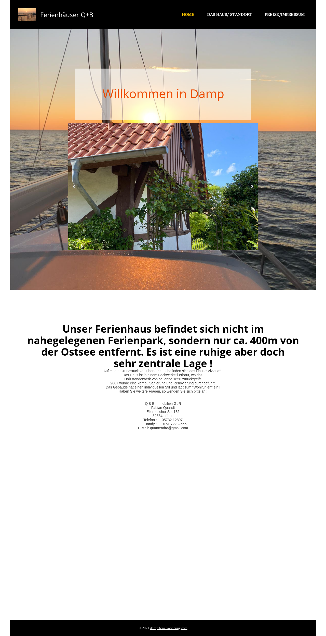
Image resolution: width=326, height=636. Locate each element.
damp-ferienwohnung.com (168, 628)
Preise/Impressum (285, 14)
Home (188, 14)
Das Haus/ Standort (229, 14)
